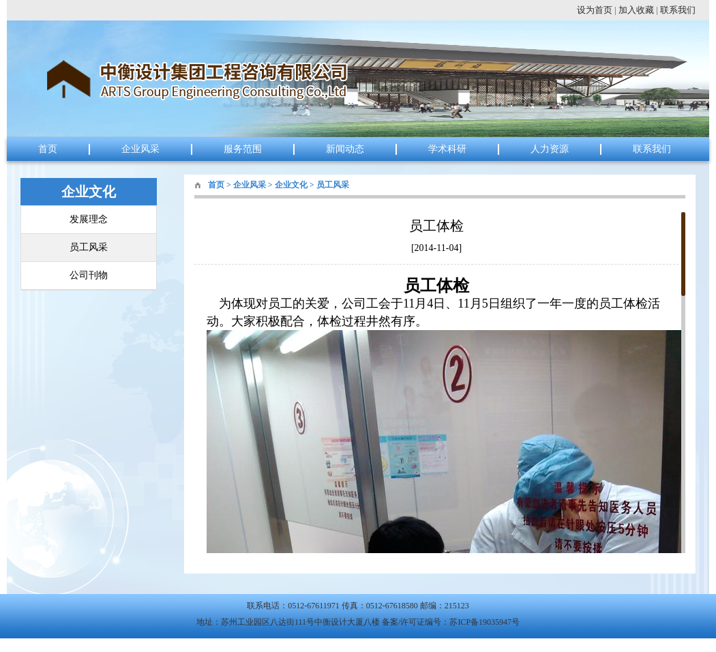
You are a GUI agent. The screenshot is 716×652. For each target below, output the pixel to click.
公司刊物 (89, 275)
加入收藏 (636, 10)
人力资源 (550, 149)
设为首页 (594, 10)
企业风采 (140, 149)
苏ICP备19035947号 (484, 622)
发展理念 (89, 219)
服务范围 (243, 149)
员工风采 (89, 247)
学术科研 (447, 149)
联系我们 (678, 10)
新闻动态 (345, 149)
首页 (47, 149)
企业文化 (291, 185)
